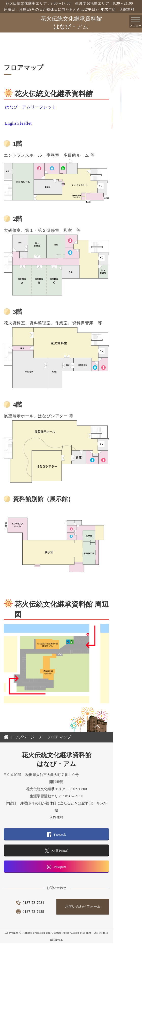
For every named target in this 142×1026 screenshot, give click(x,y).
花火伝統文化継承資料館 (71, 23)
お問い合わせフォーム (104, 996)
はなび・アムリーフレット (30, 107)
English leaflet (18, 123)
